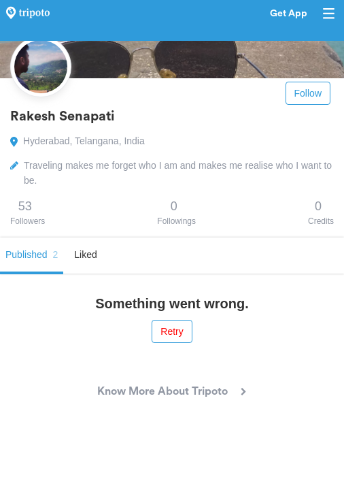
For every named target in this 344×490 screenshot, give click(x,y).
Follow (308, 93)
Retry (171, 331)
